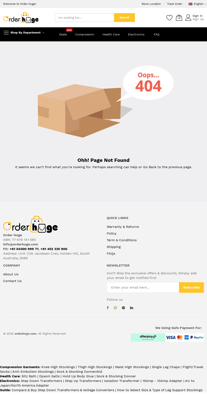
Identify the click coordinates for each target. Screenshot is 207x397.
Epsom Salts (49, 376)
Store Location (151, 3)
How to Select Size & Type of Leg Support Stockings (159, 390)
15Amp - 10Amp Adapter (162, 381)
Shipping (114, 247)
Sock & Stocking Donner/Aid (79, 372)
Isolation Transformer (122, 381)
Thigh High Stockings (95, 367)
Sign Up (198, 19)
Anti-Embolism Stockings (33, 372)
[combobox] (84, 17)
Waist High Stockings (132, 367)
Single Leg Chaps (166, 367)
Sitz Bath (29, 376)
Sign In (198, 15)
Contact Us (12, 281)
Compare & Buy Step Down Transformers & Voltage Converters (63, 390)
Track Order (174, 3)
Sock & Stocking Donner (116, 376)
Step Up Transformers (83, 381)
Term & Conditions (122, 240)
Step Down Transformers (41, 381)
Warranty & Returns (123, 227)
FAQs (111, 253)
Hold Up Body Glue (78, 376)
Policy (112, 233)
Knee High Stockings (58, 367)
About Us (10, 274)
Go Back (149, 167)
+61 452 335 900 (54, 249)
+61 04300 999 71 (24, 249)
